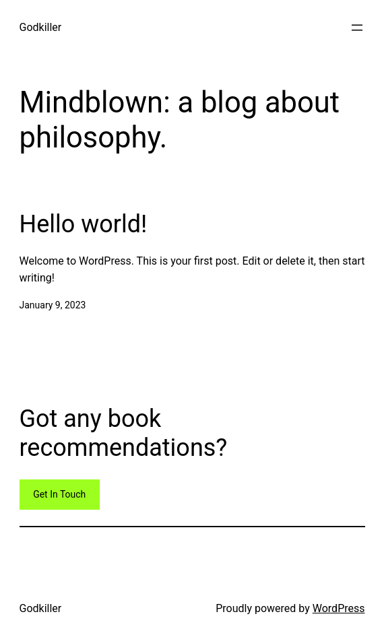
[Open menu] (357, 28)
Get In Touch (59, 494)
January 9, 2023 (53, 305)
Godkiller (41, 27)
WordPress (339, 608)
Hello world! (84, 224)
